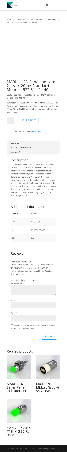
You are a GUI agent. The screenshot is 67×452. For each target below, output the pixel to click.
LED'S (31, 19)
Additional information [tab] (20, 147)
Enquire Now (28, 120)
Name (14, 300)
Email (14, 313)
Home (9, 19)
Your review (16, 283)
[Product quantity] (10, 120)
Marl (39, 131)
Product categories (20, 19)
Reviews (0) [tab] (14, 152)
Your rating (16, 280)
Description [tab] (14, 143)
